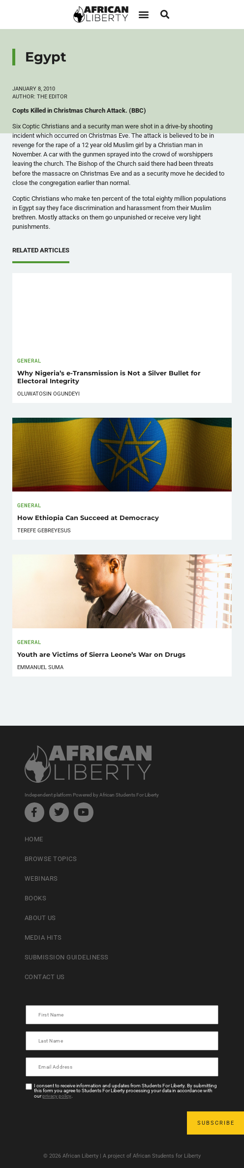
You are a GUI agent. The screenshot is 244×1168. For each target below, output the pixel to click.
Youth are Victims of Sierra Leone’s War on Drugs (101, 654)
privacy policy (56, 1096)
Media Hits (43, 937)
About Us (40, 918)
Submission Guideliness (67, 957)
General (29, 360)
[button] (143, 14)
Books (36, 898)
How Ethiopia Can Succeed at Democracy (88, 518)
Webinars (41, 878)
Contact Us (45, 977)
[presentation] (101, 1123)
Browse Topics (51, 858)
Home (34, 839)
